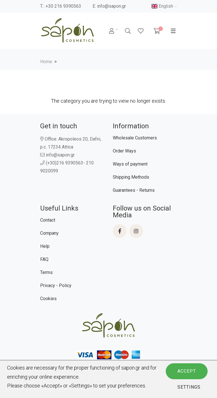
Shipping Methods (131, 177)
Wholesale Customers (135, 138)
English (162, 6)
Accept (186, 371)
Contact (47, 220)
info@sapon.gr (111, 6)
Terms (46, 272)
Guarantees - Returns (134, 190)
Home (46, 61)
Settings (188, 387)
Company (49, 233)
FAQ (44, 259)
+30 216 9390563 (63, 6)
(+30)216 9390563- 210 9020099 (67, 167)
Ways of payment (130, 164)
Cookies (48, 298)
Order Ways (124, 151)
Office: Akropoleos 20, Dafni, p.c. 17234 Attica (70, 143)
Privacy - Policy (55, 285)
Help (45, 246)
